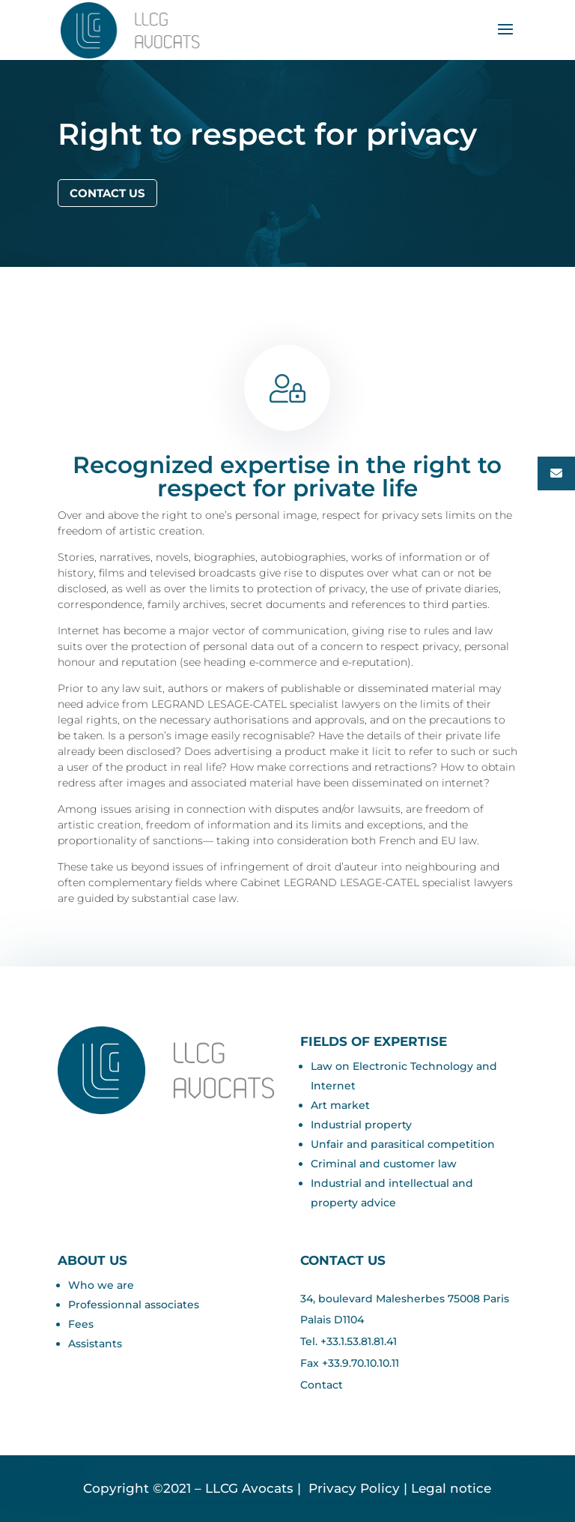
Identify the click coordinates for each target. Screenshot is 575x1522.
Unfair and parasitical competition (403, 1144)
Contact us (107, 193)
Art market (340, 1105)
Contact (321, 1385)
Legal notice (451, 1488)
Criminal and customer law (384, 1163)
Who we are (101, 1285)
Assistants (95, 1343)
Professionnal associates (133, 1304)
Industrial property (361, 1124)
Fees (81, 1324)
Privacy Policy (352, 1488)
